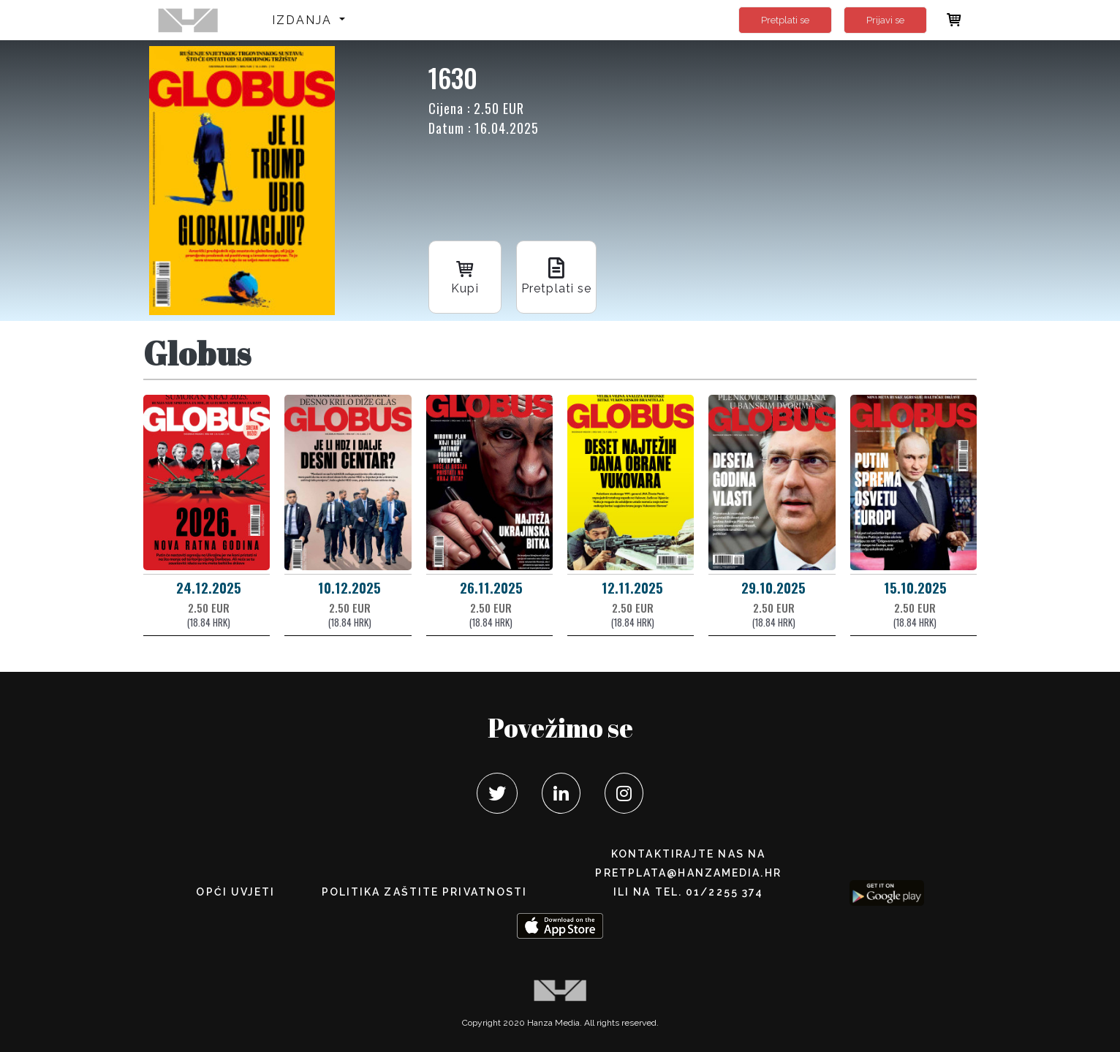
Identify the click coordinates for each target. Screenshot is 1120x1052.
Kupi (465, 276)
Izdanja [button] (304, 20)
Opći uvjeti (235, 892)
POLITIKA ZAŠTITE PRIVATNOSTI (425, 892)
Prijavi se (885, 20)
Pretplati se (785, 20)
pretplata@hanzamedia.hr (688, 873)
